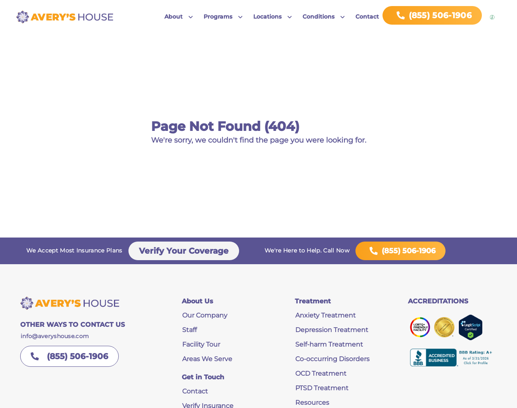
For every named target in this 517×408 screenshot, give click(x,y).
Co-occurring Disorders (332, 359)
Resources (312, 402)
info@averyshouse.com (55, 336)
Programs (218, 16)
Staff (189, 330)
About (173, 16)
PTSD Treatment (322, 388)
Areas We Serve (207, 359)
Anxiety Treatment (325, 315)
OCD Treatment (321, 373)
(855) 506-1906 (400, 250)
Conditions (318, 16)
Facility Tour (201, 344)
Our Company (204, 315)
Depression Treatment (331, 330)
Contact (367, 16)
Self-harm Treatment (329, 344)
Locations (267, 16)
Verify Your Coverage (184, 251)
